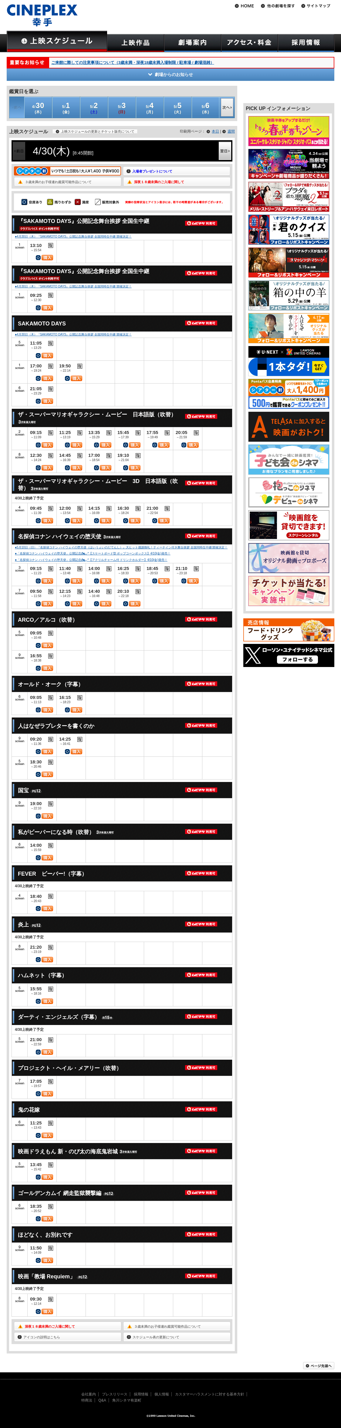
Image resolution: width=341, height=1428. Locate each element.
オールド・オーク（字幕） (50, 684)
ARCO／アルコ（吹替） (48, 620)
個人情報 (161, 1394)
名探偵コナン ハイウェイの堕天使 (59, 536)
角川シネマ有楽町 (126, 1400)
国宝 (23, 790)
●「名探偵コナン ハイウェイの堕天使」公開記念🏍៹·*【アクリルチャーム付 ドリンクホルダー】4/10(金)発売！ (91, 559)
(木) (38, 107)
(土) (94, 107)
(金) (66, 107)
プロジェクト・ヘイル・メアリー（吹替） (70, 1068)
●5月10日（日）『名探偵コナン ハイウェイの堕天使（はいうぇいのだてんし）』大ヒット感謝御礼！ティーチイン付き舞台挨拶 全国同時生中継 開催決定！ (121, 547)
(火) (178, 107)
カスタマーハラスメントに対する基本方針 (209, 1394)
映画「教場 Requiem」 (46, 1276)
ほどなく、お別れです (45, 1235)
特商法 (86, 1400)
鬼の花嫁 (29, 1110)
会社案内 (88, 1394)
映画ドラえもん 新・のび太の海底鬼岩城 (68, 1151)
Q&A (102, 1400)
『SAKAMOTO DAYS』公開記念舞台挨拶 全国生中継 (83, 221)
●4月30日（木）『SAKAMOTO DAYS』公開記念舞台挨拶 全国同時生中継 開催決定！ (73, 236)
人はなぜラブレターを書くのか (56, 726)
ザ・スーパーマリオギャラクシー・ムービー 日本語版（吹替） (97, 415)
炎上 (23, 925)
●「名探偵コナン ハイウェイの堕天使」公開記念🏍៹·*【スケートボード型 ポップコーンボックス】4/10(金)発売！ (92, 553)
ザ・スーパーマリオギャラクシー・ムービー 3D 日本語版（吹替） (98, 484)
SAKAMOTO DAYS (42, 324)
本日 (215, 131)
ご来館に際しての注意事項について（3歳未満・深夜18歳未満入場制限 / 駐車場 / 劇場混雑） (132, 62)
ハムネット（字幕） (42, 975)
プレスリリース (114, 1394)
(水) (206, 107)
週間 (231, 131)
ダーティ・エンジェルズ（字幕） (59, 1017)
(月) (150, 107)
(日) (122, 107)
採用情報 (141, 1394)
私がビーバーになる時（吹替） (56, 832)
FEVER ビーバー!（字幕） (52, 874)
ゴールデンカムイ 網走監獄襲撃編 (59, 1193)
